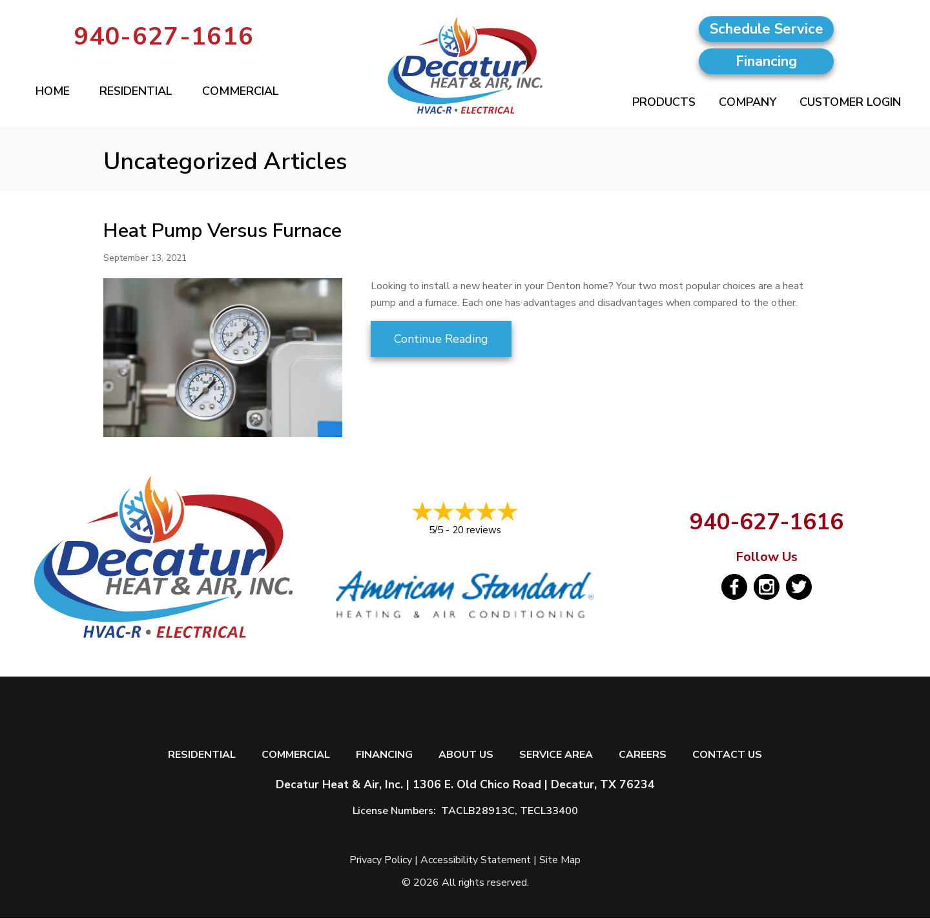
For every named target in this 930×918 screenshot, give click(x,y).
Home (53, 91)
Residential (135, 91)
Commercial (240, 91)
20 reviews (476, 530)
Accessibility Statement (475, 860)
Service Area (556, 755)
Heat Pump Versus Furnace (222, 231)
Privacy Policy (380, 860)
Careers (642, 755)
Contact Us (727, 755)
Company (747, 102)
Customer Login (850, 102)
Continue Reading (441, 339)
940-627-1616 (164, 36)
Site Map (560, 860)
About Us (466, 755)
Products (664, 102)
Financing (384, 755)
